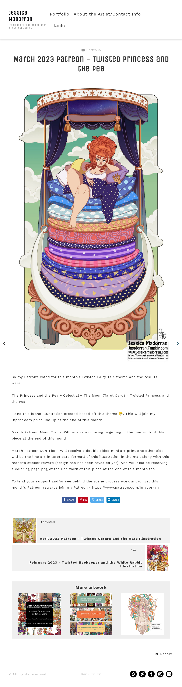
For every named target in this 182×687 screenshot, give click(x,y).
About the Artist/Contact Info (107, 14)
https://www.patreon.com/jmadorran (125, 487)
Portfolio (59, 14)
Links (60, 25)
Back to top (92, 674)
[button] (163, 654)
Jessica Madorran (20, 16)
